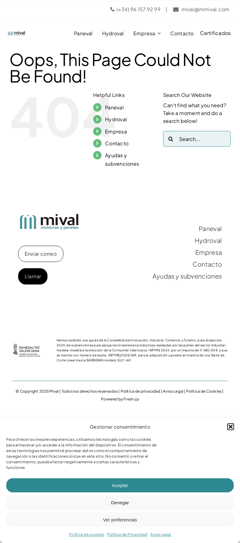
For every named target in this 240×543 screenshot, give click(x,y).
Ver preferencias (120, 519)
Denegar (120, 502)
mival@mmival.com (206, 9)
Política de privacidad (140, 391)
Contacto (116, 143)
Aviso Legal (160, 534)
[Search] (171, 139)
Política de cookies (86, 534)
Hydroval (116, 119)
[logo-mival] (17, 33)
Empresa (116, 131)
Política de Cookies (204, 391)
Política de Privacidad (127, 534)
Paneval (114, 107)
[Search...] (197, 139)
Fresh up (131, 399)
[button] (231, 427)
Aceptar (120, 485)
